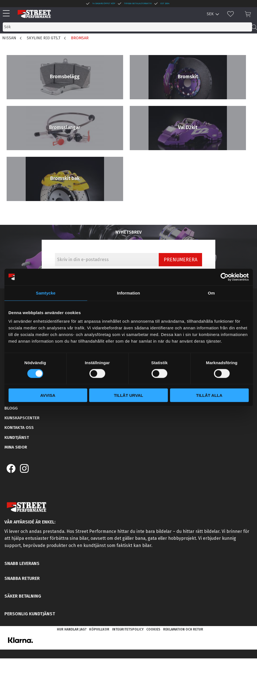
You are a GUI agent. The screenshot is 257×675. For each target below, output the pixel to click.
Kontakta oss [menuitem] (19, 427)
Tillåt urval (128, 395)
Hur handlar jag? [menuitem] (71, 629)
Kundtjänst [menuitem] (16, 437)
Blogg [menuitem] (11, 408)
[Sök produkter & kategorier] (127, 27)
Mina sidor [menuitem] (15, 447)
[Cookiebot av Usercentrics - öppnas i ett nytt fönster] (224, 277)
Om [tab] (211, 292)
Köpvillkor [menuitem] (99, 629)
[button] (7, 14)
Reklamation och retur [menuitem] (183, 629)
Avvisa (47, 395)
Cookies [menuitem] (153, 629)
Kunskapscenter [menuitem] (21, 417)
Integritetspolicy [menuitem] (128, 629)
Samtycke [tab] (45, 292)
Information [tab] (128, 292)
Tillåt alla (209, 395)
